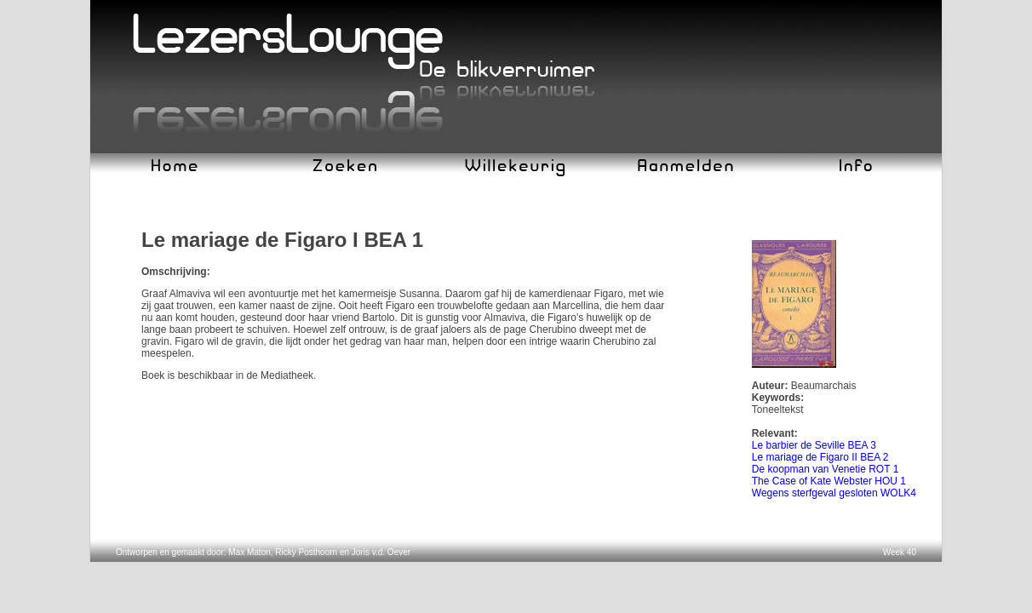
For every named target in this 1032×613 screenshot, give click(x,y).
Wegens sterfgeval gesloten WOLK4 (834, 493)
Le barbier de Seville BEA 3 (814, 445)
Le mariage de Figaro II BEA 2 (820, 457)
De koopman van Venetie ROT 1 (825, 469)
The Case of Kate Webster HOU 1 (829, 481)
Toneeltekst (778, 409)
